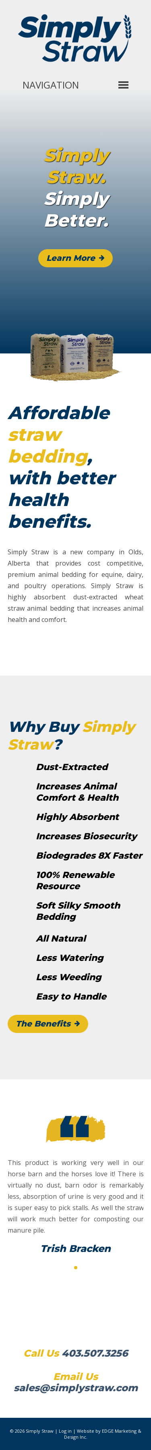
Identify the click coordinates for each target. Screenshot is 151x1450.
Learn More (70, 258)
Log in (65, 1431)
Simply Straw (40, 1431)
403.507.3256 (95, 1353)
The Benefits (43, 1024)
